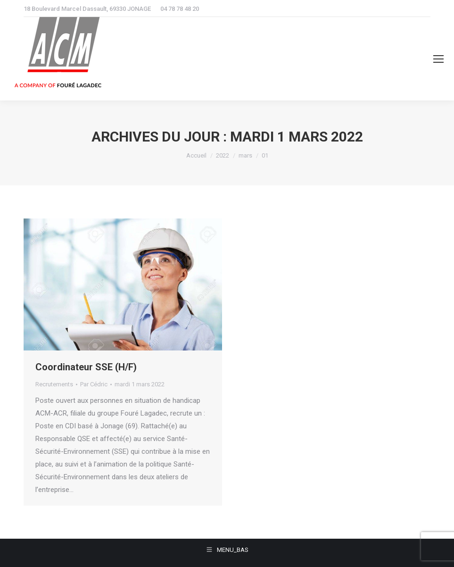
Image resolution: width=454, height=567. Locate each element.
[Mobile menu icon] (438, 59)
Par (93, 384)
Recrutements (54, 384)
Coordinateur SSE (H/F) (86, 367)
